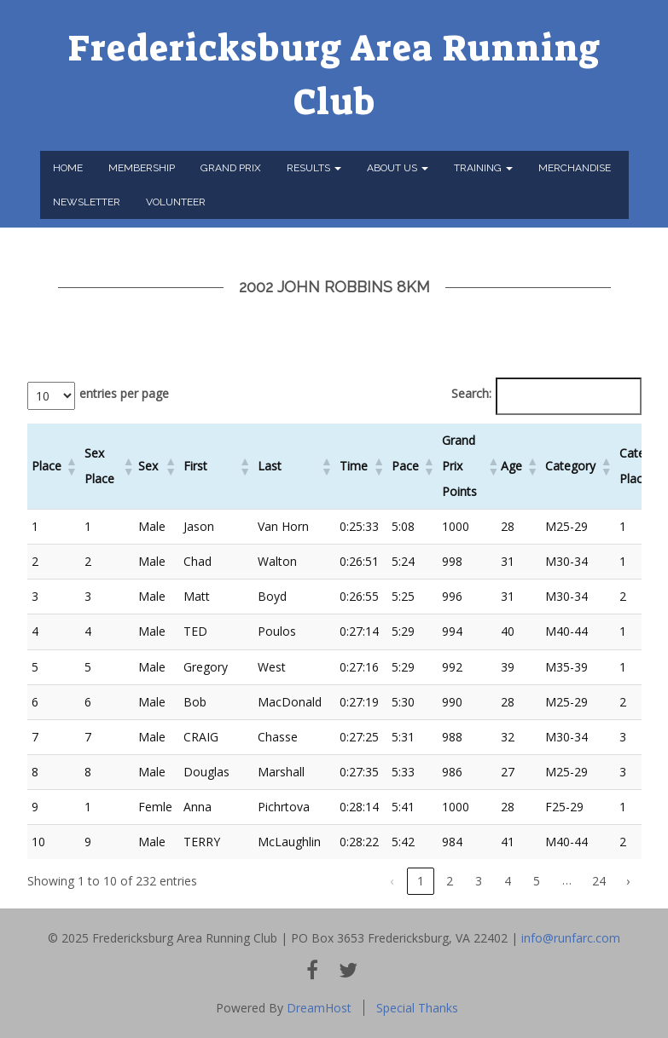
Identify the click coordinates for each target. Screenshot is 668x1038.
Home (68, 168)
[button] (71, 466)
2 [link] (449, 881)
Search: (471, 393)
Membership (141, 168)
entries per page (124, 393)
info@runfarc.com (570, 938)
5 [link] (536, 881)
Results (314, 168)
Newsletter (86, 202)
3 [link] (478, 881)
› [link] (628, 881)
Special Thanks (417, 1008)
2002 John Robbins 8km (334, 287)
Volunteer (176, 202)
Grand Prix (230, 168)
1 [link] (420, 881)
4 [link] (507, 881)
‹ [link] (391, 881)
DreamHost (319, 1008)
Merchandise (574, 168)
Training (483, 168)
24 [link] (599, 881)
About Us (397, 168)
